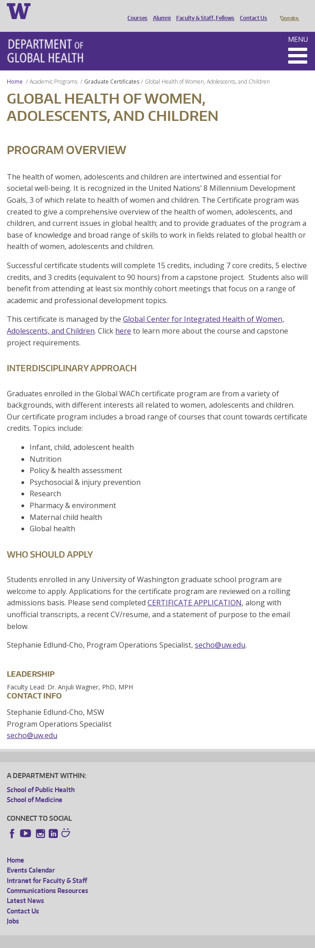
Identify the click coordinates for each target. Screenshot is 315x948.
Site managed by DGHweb (218, 939)
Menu (298, 26)
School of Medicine (34, 787)
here (123, 318)
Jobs (13, 908)
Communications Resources (47, 878)
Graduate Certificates (111, 69)
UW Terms (164, 939)
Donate (289, 10)
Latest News (25, 888)
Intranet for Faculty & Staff (47, 868)
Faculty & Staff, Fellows (203, 10)
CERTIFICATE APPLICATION (194, 590)
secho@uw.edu (220, 632)
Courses (135, 10)
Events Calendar (31, 857)
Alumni (159, 10)
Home (15, 69)
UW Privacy (127, 939)
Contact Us (251, 10)
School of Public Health (41, 777)
